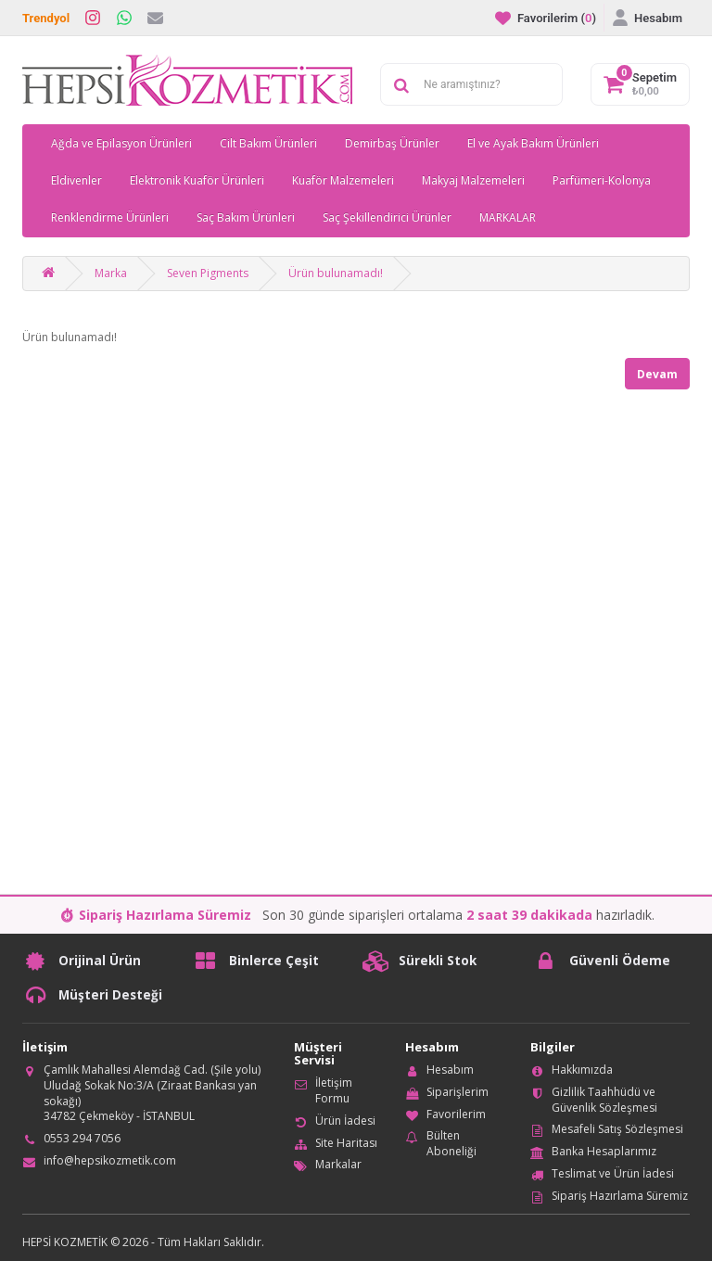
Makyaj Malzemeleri (473, 180)
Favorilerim (456, 1114)
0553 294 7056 (82, 1138)
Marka (111, 273)
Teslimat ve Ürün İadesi (613, 1173)
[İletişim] (155, 18)
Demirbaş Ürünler (392, 143)
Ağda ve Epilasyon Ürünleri (121, 143)
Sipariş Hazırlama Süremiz (620, 1196)
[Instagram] (92, 18)
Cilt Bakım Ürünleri (268, 143)
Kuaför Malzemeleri (343, 180)
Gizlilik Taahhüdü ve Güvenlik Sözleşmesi (604, 1099)
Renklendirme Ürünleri (110, 217)
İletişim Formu (333, 1090)
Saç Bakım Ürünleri (246, 217)
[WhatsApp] (124, 18)
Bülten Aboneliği (451, 1143)
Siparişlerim (457, 1092)
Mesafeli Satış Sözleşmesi (617, 1129)
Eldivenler (76, 180)
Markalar (338, 1164)
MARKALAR (507, 217)
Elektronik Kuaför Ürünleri (197, 180)
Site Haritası (346, 1143)
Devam (657, 374)
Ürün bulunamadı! (335, 273)
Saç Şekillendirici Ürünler (387, 217)
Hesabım (450, 1069)
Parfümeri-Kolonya (602, 180)
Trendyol (46, 18)
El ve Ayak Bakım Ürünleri (533, 143)
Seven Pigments (207, 273)
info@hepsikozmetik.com (110, 1160)
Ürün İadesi (345, 1120)
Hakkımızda (582, 1069)
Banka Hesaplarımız (604, 1151)
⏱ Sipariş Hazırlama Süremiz (154, 914)
